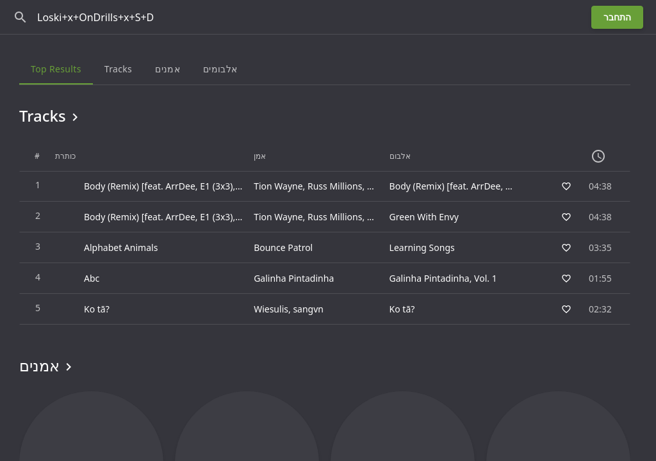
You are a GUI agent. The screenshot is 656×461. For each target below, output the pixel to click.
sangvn (308, 309)
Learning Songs (422, 247)
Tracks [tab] (118, 69)
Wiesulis (271, 309)
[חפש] (20, 17)
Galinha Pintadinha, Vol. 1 (443, 278)
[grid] (324, 233)
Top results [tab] (56, 69)
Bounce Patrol (283, 247)
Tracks (51, 116)
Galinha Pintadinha (294, 278)
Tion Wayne (278, 186)
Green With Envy (424, 217)
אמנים (47, 365)
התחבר (617, 17)
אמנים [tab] (167, 69)
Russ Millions (335, 186)
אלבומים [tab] (220, 69)
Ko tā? (402, 309)
